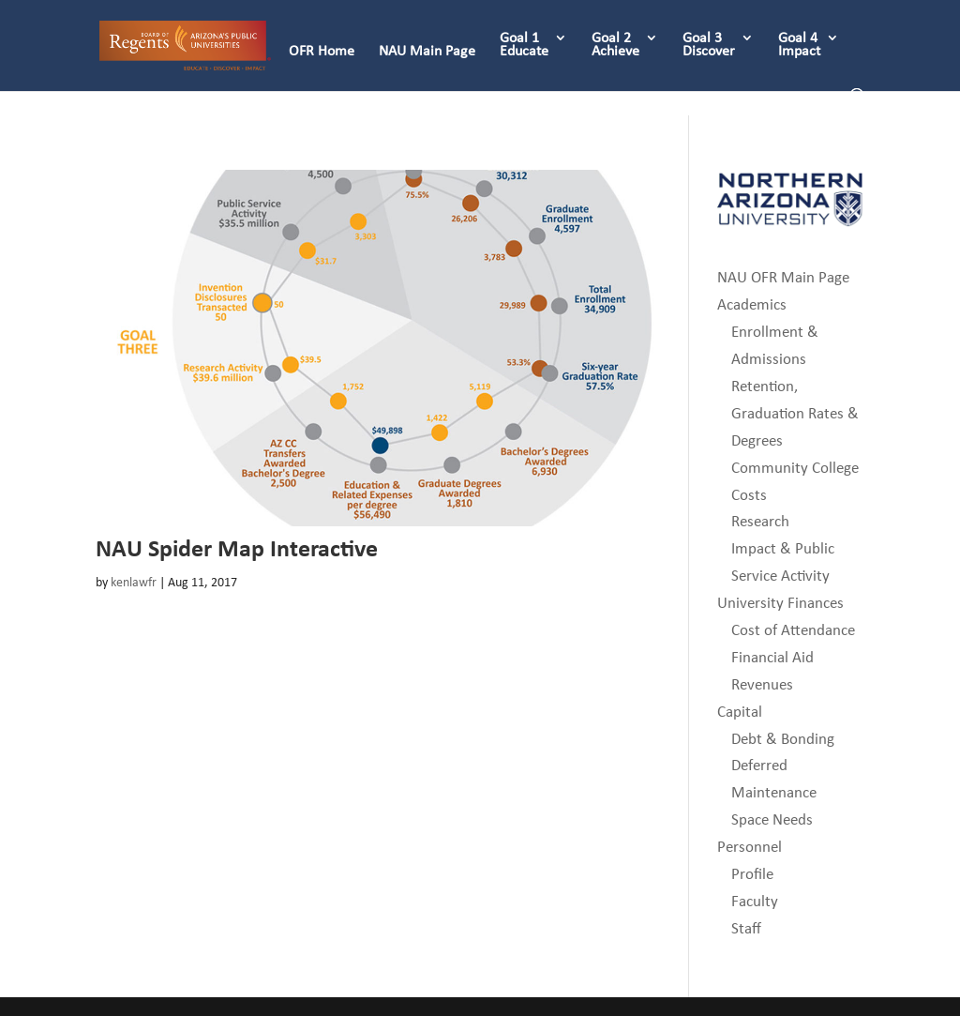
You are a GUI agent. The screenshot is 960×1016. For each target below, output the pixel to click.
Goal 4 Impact (799, 45)
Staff (746, 928)
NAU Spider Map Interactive (237, 548)
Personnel (749, 847)
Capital (739, 711)
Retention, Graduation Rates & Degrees (795, 413)
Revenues (762, 684)
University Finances (780, 603)
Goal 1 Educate (524, 45)
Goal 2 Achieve (615, 45)
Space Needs (772, 819)
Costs (749, 495)
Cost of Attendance (793, 630)
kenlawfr (134, 582)
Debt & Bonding (782, 739)
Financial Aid (772, 657)
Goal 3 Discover (708, 45)
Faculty (754, 901)
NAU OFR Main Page (783, 277)
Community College (795, 468)
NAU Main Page (427, 51)
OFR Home (321, 51)
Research (760, 521)
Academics (752, 304)
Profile (752, 874)
